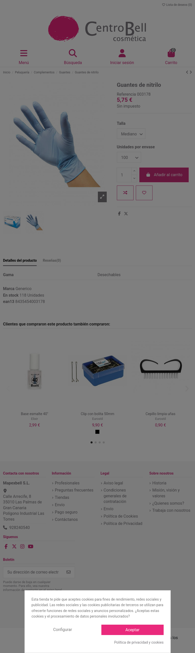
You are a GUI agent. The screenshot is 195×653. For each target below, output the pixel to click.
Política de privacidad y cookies (138, 642)
